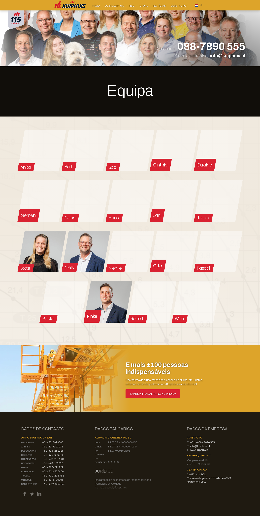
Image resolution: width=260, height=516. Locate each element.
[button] (114, 5)
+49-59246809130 (53, 483)
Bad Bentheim (29, 484)
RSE (131, 5)
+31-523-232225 (53, 450)
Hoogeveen (27, 463)
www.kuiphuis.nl (199, 450)
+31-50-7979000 (52, 442)
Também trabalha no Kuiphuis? (153, 393)
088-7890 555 (211, 46)
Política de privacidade (108, 483)
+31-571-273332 (53, 475)
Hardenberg (28, 459)
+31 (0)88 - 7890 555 (202, 442)
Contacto (178, 5)
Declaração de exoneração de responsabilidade (123, 479)
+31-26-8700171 (52, 446)
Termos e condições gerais (111, 487)
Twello (25, 476)
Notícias (159, 5)
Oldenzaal (27, 472)
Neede (24, 467)
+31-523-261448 (53, 459)
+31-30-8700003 (53, 479)
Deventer (26, 455)
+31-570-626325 (53, 454)
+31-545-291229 (52, 467)
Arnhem (25, 447)
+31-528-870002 (52, 463)
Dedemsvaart (29, 451)
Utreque (26, 480)
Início (96, 5)
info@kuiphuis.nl (227, 55)
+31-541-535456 (53, 471)
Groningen (27, 442)
